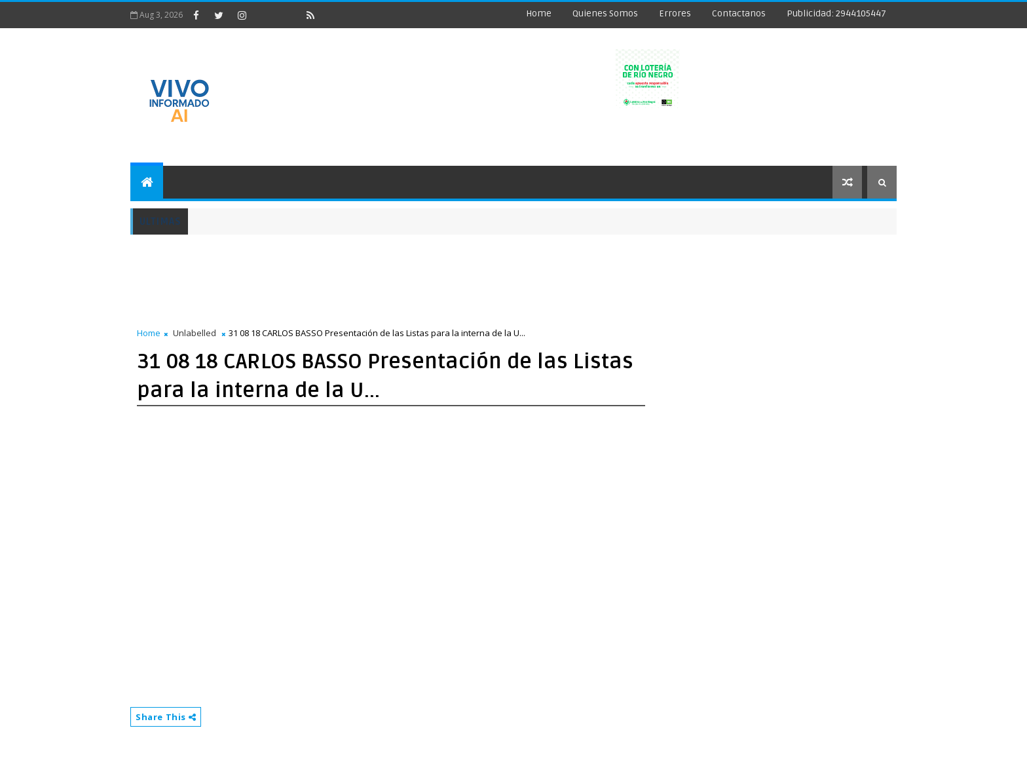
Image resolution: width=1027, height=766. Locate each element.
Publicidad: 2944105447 (836, 13)
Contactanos (739, 13)
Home (538, 13)
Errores (675, 13)
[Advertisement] (368, 273)
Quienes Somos (605, 13)
